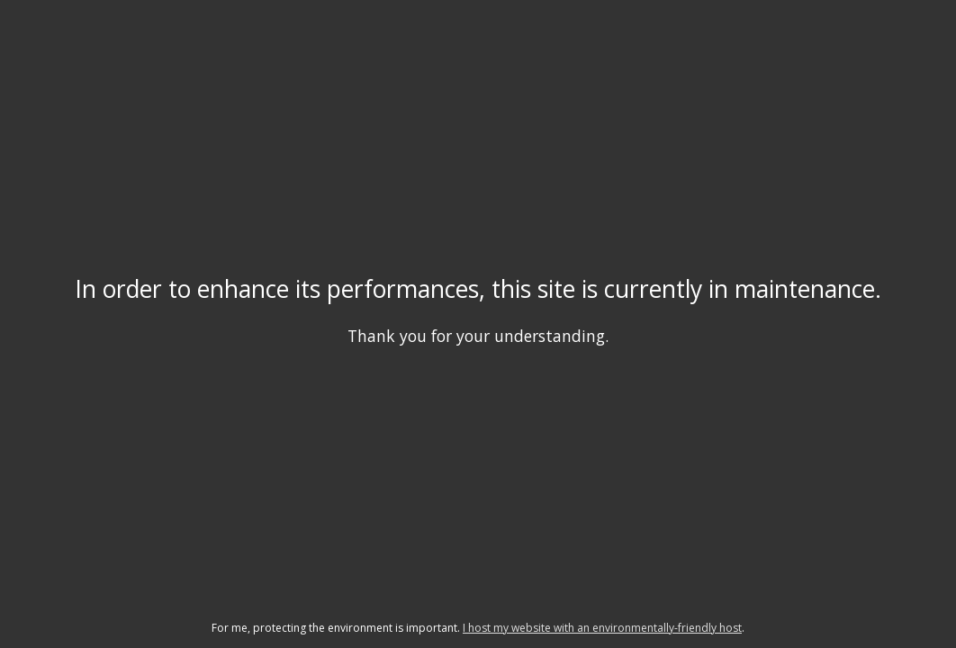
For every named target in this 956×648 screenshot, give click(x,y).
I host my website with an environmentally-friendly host (602, 627)
